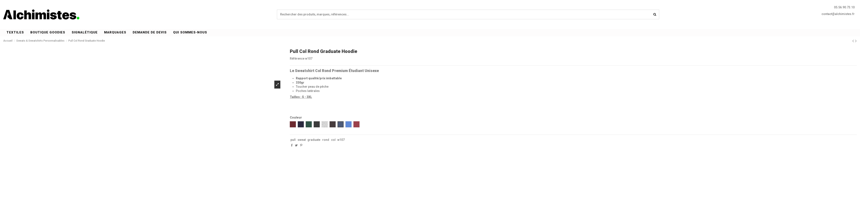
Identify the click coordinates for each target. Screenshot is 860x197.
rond (325, 139)
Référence (297, 58)
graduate (313, 139)
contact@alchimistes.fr (838, 14)
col (333, 139)
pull (293, 139)
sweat (302, 139)
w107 (341, 139)
